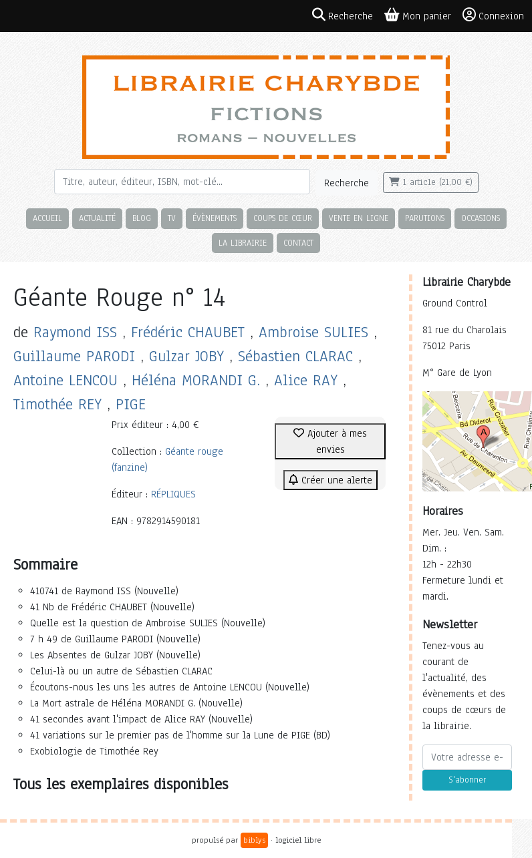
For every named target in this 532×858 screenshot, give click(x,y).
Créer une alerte (330, 480)
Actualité (97, 218)
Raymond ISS (75, 332)
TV (172, 218)
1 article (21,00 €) (431, 182)
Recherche (346, 183)
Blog (141, 218)
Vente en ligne (358, 218)
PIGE (131, 404)
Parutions (424, 218)
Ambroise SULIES (313, 332)
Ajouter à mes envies (330, 441)
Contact (298, 242)
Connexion (493, 15)
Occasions (480, 218)
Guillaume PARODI (74, 356)
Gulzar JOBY (186, 356)
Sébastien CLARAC (295, 356)
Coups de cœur (282, 218)
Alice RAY (306, 380)
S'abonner (467, 780)
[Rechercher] (182, 181)
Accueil (47, 218)
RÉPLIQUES (173, 494)
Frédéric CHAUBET (188, 332)
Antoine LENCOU (65, 380)
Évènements (214, 218)
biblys (254, 840)
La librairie (243, 242)
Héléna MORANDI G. (196, 380)
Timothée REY (57, 404)
